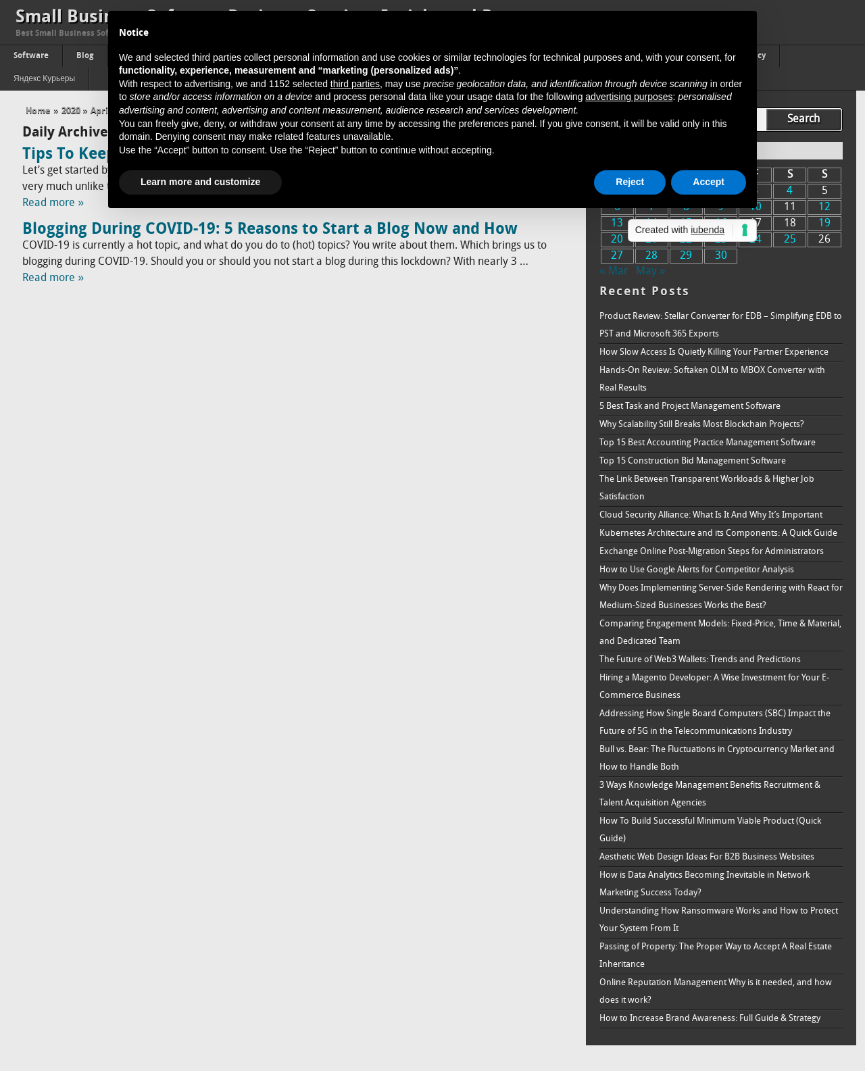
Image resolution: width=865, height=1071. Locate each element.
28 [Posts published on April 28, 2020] (651, 256)
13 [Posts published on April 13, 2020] (617, 223)
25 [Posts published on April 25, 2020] (790, 239)
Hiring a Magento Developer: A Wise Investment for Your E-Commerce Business (714, 687)
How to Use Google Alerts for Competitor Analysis (696, 570)
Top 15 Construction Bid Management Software (692, 461)
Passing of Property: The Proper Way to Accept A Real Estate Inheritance (715, 956)
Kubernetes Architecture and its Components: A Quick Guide (718, 533)
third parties (355, 83)
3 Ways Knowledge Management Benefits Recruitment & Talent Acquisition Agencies (709, 794)
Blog (85, 56)
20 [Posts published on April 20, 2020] (617, 239)
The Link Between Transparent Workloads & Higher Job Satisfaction (706, 488)
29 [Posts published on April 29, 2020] (686, 256)
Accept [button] (708, 181)
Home (38, 111)
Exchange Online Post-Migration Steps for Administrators (711, 551)
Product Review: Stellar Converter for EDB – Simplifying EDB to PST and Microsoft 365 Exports (720, 325)
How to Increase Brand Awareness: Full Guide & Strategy (709, 1018)
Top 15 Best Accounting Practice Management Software (707, 443)
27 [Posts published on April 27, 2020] (617, 256)
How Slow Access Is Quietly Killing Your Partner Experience (714, 352)
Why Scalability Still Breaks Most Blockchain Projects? (701, 424)
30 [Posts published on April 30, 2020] (721, 256)
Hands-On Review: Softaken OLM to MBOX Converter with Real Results (712, 379)
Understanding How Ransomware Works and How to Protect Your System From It (718, 920)
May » (651, 271)
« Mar (613, 271)
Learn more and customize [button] (200, 181)
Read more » (53, 203)
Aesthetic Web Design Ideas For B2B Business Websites (706, 857)
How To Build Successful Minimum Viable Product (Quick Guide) (710, 830)
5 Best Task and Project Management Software (690, 406)
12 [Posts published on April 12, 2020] (824, 207)
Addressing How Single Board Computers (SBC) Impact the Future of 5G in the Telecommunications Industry (715, 722)
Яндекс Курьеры (44, 79)
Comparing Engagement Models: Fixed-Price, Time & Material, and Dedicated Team (720, 633)
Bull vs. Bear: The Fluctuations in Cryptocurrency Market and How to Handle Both (717, 758)
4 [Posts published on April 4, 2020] (790, 191)
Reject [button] (630, 181)
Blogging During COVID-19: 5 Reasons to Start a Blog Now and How (270, 230)
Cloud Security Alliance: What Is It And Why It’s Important (710, 515)
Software (31, 56)
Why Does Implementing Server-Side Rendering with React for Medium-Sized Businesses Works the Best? (721, 597)
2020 (70, 111)
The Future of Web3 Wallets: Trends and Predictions (700, 659)
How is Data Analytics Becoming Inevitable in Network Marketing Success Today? (704, 884)
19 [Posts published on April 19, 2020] (824, 223)
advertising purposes (628, 96)
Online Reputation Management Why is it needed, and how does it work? (715, 991)
